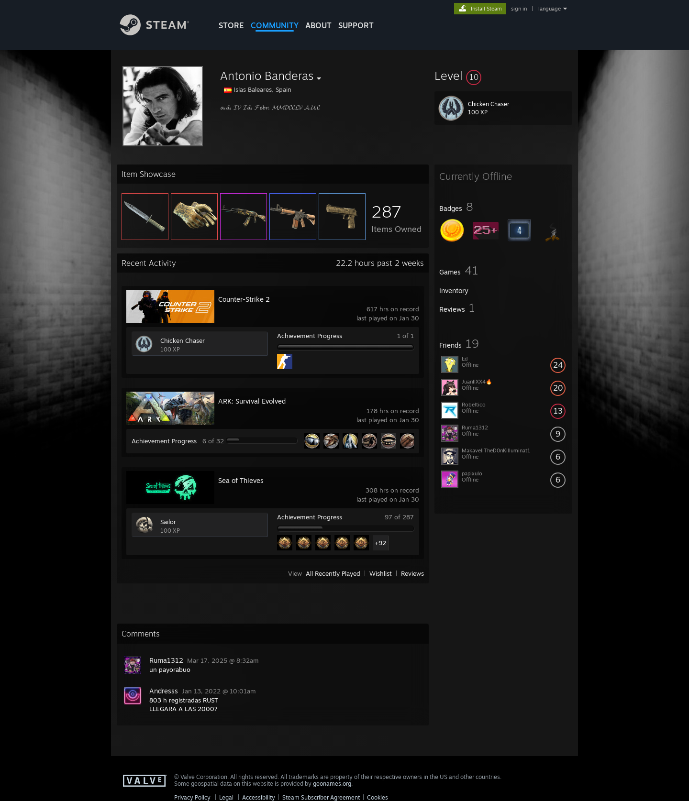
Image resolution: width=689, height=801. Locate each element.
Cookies (377, 797)
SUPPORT (356, 25)
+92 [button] (380, 543)
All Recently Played (333, 573)
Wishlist (380, 573)
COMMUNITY (275, 25)
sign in (519, 8)
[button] (503, 75)
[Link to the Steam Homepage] (162, 33)
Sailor (168, 522)
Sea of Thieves (241, 480)
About (318, 25)
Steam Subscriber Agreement (321, 797)
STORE (231, 25)
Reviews (412, 573)
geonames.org (332, 783)
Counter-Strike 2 (244, 299)
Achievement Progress (309, 336)
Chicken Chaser (182, 340)
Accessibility (258, 797)
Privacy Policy (192, 797)
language (549, 8)
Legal (226, 797)
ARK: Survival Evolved (252, 401)
